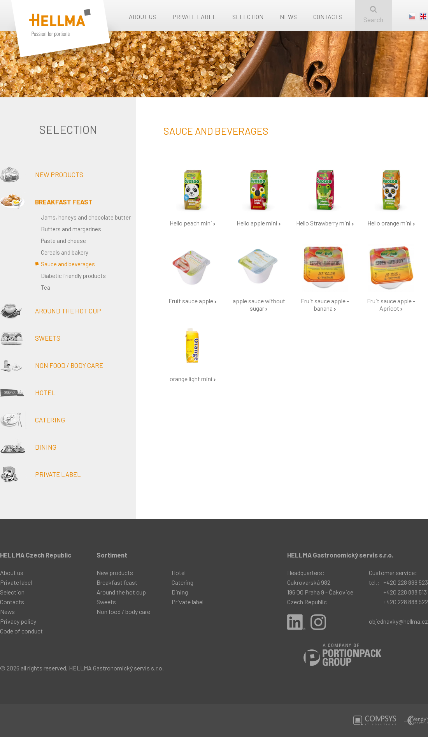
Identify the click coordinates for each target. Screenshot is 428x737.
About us (142, 16)
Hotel (27, 392)
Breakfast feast (46, 201)
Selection (247, 16)
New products (41, 174)
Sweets (30, 338)
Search (373, 14)
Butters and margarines (71, 228)
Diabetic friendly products (73, 275)
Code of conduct (21, 631)
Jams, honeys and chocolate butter (86, 217)
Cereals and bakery (64, 252)
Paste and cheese (63, 240)
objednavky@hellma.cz (398, 621)
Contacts (327, 16)
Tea (45, 287)
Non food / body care (51, 365)
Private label (194, 16)
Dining (28, 447)
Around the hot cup (50, 310)
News (288, 16)
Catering (32, 419)
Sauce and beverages (68, 263)
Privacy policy (18, 621)
